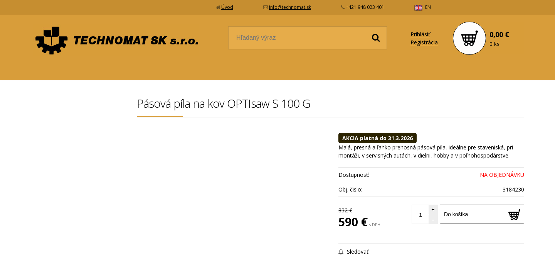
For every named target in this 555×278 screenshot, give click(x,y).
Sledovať (353, 251)
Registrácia (424, 42)
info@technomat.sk (290, 7)
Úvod (227, 7)
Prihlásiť (420, 34)
